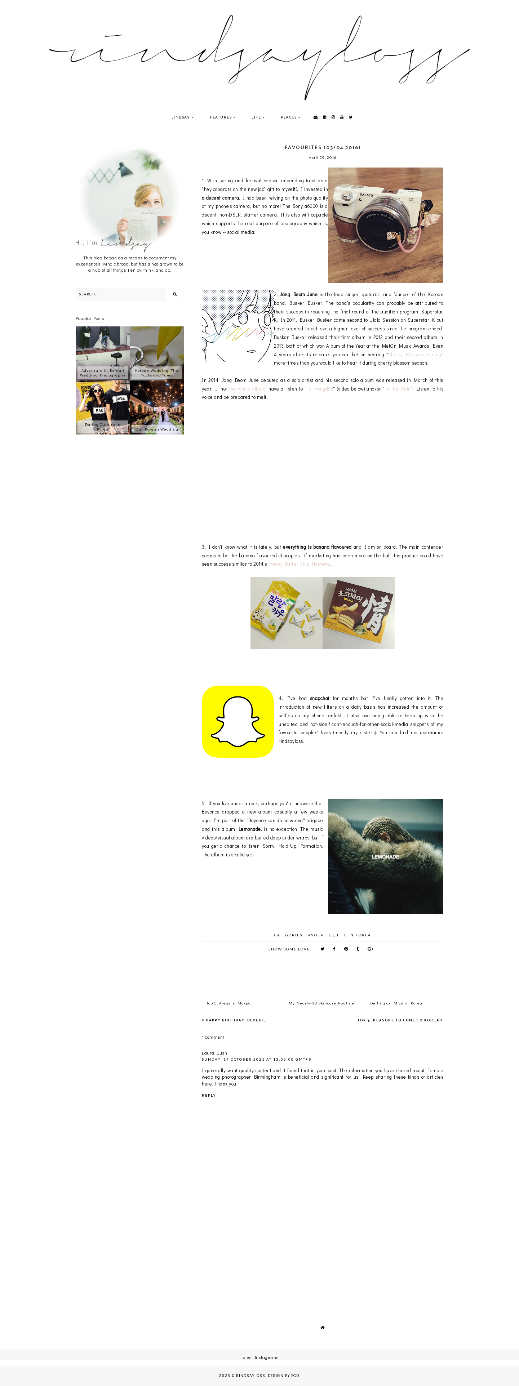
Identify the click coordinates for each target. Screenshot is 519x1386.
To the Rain (398, 389)
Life (256, 117)
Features (221, 117)
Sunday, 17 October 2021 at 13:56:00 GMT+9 (256, 1059)
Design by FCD (283, 1375)
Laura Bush (214, 1052)
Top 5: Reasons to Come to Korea (398, 1020)
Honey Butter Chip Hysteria (299, 564)
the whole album (247, 389)
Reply (209, 1095)
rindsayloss (250, 1375)
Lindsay (181, 117)
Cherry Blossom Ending (415, 354)
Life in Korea (354, 935)
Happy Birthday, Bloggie (236, 1020)
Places (289, 117)
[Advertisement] (322, 1253)
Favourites (320, 935)
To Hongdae (320, 389)
